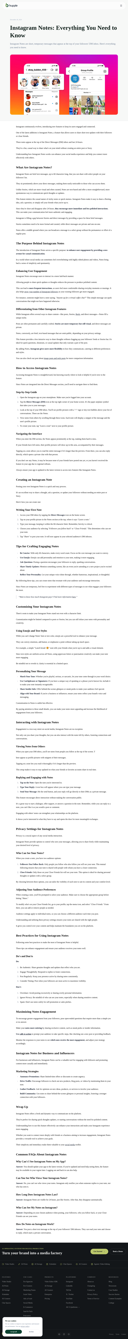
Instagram (69, 1282)
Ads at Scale (27, 1299)
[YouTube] (69, 1334)
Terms (117, 1334)
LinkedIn (69, 1286)
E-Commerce (28, 1307)
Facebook (69, 1303)
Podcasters (27, 1316)
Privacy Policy (92, 1294)
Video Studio (6, 1282)
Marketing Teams (29, 1290)
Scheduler (5, 1294)
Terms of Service (93, 1299)
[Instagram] (64, 1334)
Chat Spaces (6, 1303)
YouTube (69, 1299)
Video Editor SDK (51, 1282)
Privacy (111, 1334)
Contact (123, 1334)
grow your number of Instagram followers (41, 292)
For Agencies (28, 1282)
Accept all (13, 1332)
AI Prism (5, 1286)
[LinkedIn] (59, 1334)
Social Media (28, 1303)
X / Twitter (70, 1294)
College (111, 1303)
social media (70, 1145)
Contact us (91, 1290)
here (74, 597)
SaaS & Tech (27, 1311)
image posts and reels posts (55, 358)
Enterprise (48, 1294)
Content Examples (115, 1299)
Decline (31, 1332)
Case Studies (113, 1290)
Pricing (47, 1299)
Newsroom (112, 1286)
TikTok (68, 1290)
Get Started (99, 1252)
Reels (78, 314)
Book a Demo (118, 1251)
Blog (110, 1282)
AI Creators (6, 1299)
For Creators (27, 1286)
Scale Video (27, 1294)
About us (90, 1282)
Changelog (91, 1286)
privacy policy (25, 1326)
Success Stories (114, 1294)
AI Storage (6, 1290)
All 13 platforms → (73, 1307)
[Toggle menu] (121, 5)
